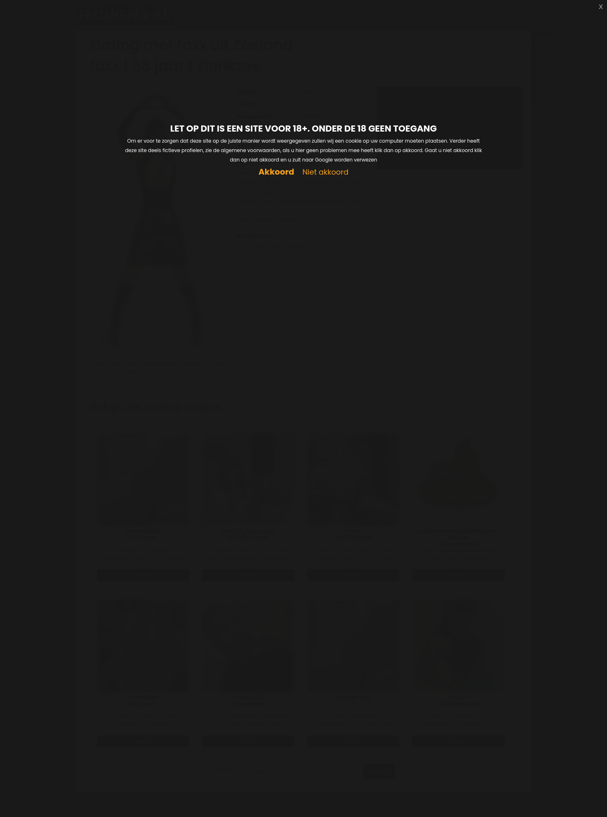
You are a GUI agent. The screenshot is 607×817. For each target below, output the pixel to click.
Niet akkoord (325, 172)
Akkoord (276, 172)
